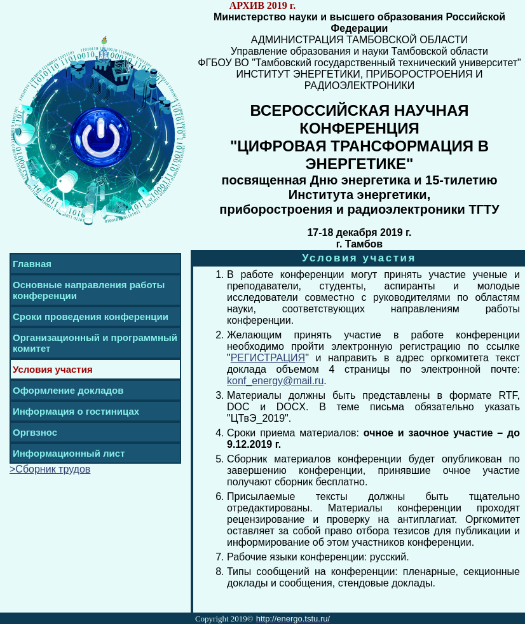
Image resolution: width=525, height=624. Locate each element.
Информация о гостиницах (76, 411)
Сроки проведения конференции (90, 316)
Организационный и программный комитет (95, 343)
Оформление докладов (68, 390)
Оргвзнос (35, 432)
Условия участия (53, 369)
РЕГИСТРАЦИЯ (268, 357)
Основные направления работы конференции (89, 290)
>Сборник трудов (50, 469)
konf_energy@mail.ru (275, 380)
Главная (32, 263)
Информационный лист (69, 453)
